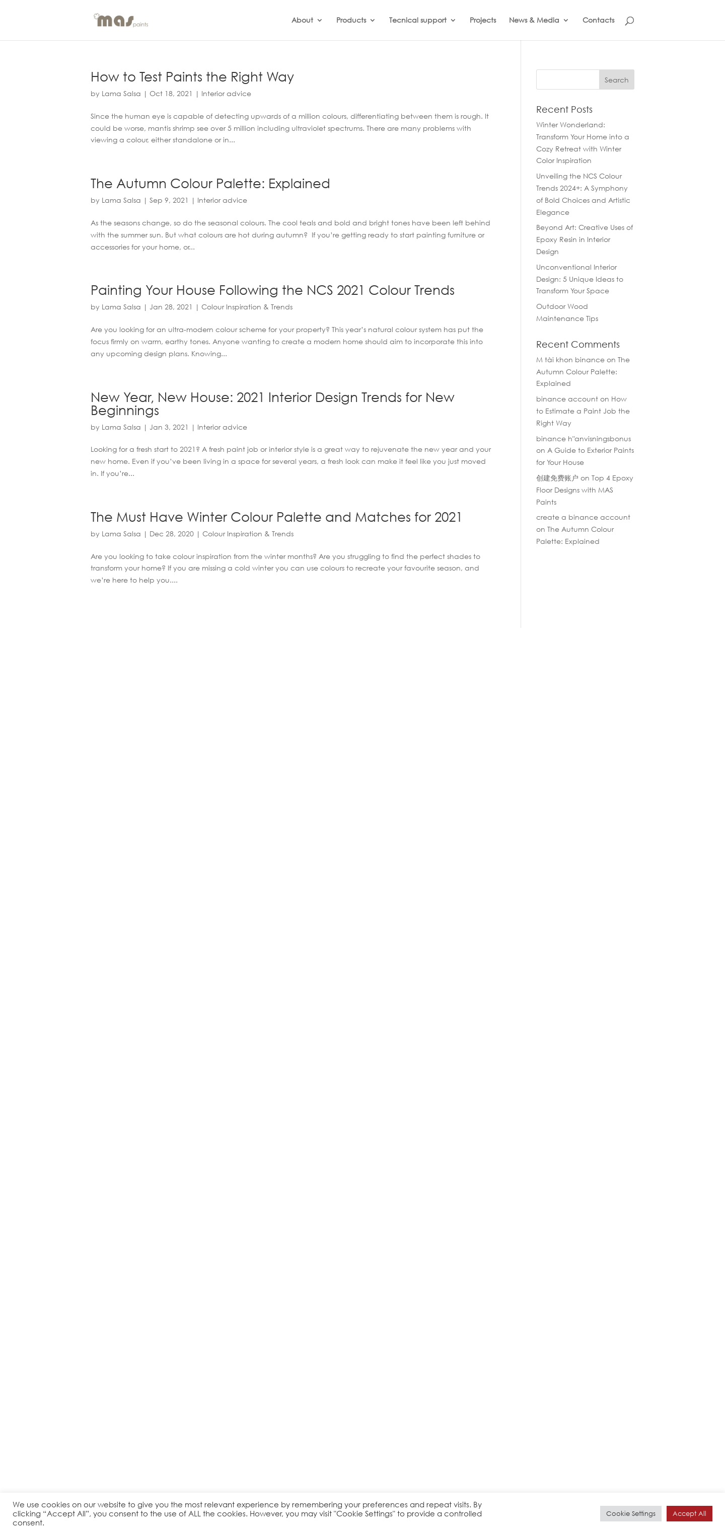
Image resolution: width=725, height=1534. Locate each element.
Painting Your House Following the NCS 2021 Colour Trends (273, 289)
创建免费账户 (557, 477)
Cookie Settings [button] (631, 1513)
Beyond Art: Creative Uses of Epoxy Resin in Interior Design (584, 239)
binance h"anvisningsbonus (583, 438)
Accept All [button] (689, 1513)
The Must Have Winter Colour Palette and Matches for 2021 (277, 516)
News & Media (534, 21)
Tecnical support (418, 21)
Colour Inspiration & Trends (247, 306)
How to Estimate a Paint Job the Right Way (583, 411)
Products (351, 21)
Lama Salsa (121, 93)
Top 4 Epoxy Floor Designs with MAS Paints (584, 490)
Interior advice (226, 93)
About (302, 21)
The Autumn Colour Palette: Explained (210, 183)
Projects (483, 21)
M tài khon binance (570, 359)
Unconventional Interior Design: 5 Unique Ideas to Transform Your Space (579, 279)
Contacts (598, 21)
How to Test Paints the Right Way (192, 76)
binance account (567, 398)
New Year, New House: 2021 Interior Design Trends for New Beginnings (273, 403)
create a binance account (583, 517)
